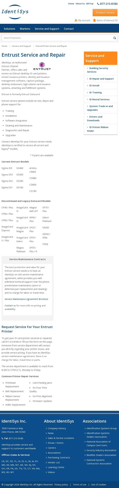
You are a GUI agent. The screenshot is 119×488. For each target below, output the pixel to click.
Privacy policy (61, 484)
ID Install (94, 85)
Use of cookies (98, 484)
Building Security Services (97, 70)
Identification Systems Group (102, 428)
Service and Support (47, 28)
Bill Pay (89, 3)
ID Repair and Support (101, 78)
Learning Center (56, 467)
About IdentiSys (59, 421)
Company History (57, 428)
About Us (80, 3)
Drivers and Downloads (94, 118)
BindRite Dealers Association (101, 454)
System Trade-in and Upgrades (100, 108)
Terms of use (79, 484)
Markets (25, 28)
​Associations (94, 421)
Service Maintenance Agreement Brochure (26, 299)
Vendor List (54, 462)
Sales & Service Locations (61, 438)
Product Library (105, 12)
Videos (51, 472)
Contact (69, 28)
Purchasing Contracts (59, 457)
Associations (54, 452)
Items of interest (106, 20)
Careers (52, 447)
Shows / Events (56, 442)
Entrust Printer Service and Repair (51, 46)
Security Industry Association (101, 450)
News (51, 433)
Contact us (10, 305)
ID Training (95, 92)
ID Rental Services (99, 99)
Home (71, 3)
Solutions (9, 28)
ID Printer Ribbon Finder (97, 129)
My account (84, 20)
